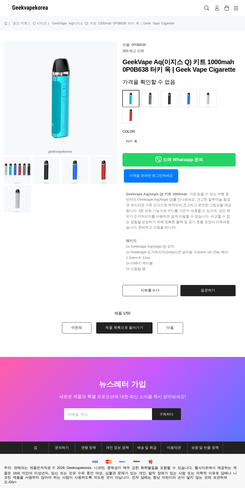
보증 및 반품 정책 (205, 448)
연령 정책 (88, 448)
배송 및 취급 (147, 448)
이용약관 (174, 448)
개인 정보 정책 (117, 448)
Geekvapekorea (78, 468)
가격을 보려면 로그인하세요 (151, 175)
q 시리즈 (40, 23)
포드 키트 (20, 23)
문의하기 (62, 448)
